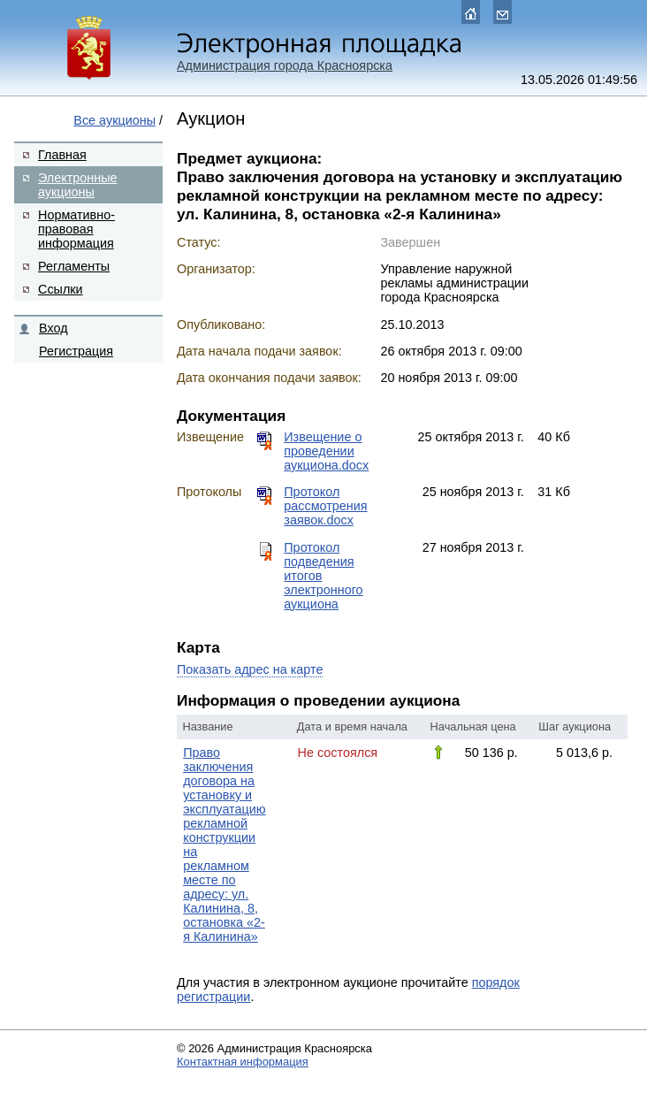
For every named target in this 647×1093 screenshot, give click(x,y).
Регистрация (76, 351)
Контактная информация (242, 1061)
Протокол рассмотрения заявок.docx (325, 506)
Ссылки (60, 289)
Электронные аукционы (78, 185)
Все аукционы (114, 120)
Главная (62, 155)
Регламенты (74, 266)
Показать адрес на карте (250, 669)
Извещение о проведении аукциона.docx (326, 451)
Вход (53, 328)
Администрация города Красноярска (284, 65)
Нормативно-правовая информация (76, 229)
